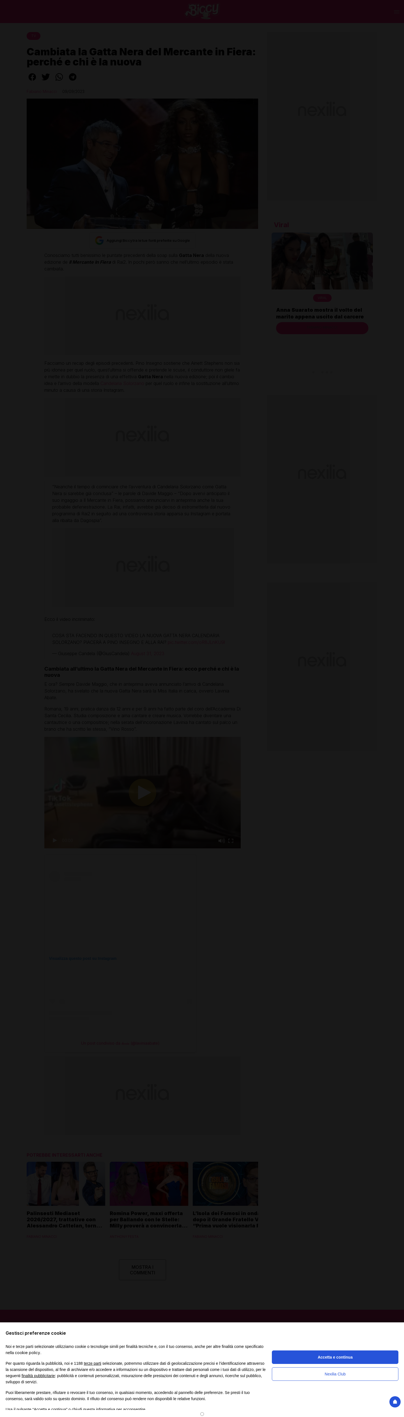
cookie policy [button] (27, 1352)
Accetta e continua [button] (335, 1357)
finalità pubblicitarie (38, 1375)
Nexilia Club (335, 1374)
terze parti (92, 1363)
